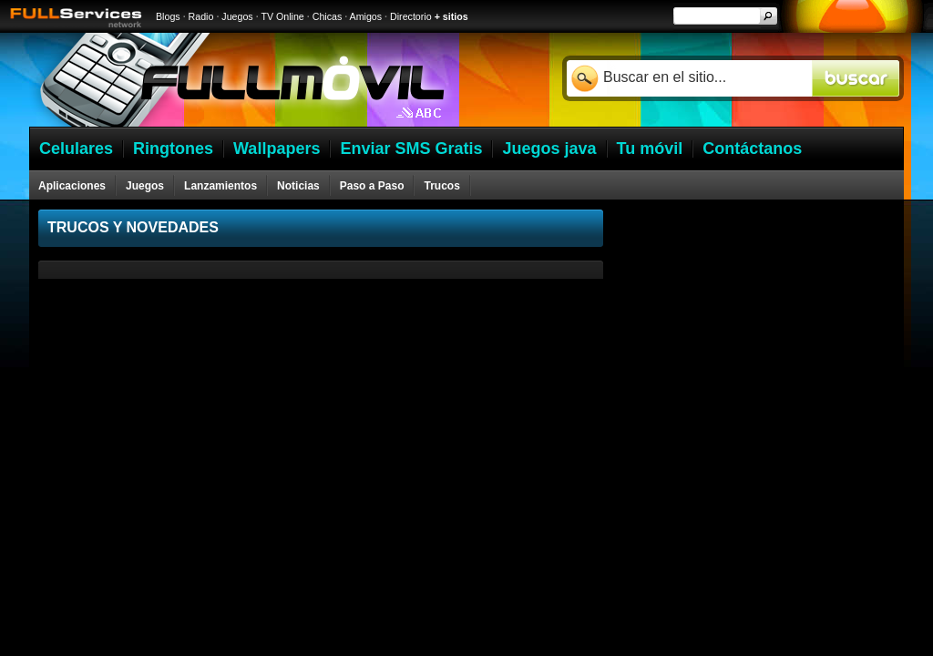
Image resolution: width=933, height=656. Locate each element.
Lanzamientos (220, 185)
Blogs (168, 16)
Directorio (411, 16)
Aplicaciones (72, 185)
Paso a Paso (372, 185)
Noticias (298, 185)
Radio (201, 16)
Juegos (236, 16)
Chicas (328, 16)
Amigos (366, 16)
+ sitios (451, 16)
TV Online (282, 16)
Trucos (441, 185)
